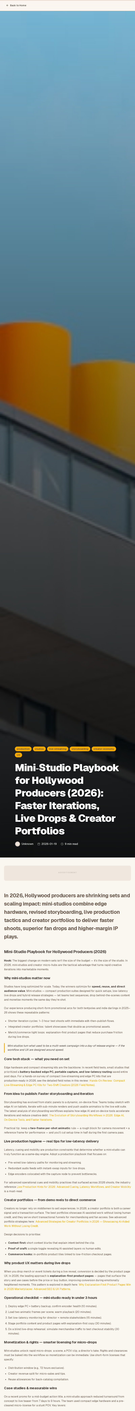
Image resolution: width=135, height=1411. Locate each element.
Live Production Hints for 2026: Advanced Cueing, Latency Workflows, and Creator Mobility (74, 1187)
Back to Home (16, 5)
